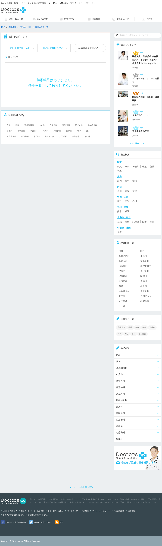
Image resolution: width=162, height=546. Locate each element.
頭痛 (137, 327)
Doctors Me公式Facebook (16, 522)
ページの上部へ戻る (83, 487)
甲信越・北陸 (25, 27)
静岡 (119, 180)
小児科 (42, 125)
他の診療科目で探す (53, 48)
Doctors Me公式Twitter (43, 522)
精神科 (45, 131)
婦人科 (89, 131)
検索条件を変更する (88, 48)
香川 (134, 201)
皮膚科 (9, 131)
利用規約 (85, 511)
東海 (119, 176)
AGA (79, 131)
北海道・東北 (124, 217)
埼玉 (119, 170)
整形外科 (66, 125)
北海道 (135, 221)
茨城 (152, 166)
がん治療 (142, 334)
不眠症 (152, 327)
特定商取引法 (119, 511)
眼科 (17, 125)
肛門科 (37, 136)
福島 (127, 221)
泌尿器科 (34, 131)
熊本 (119, 211)
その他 (87, 136)
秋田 (152, 221)
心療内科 (57, 131)
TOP (3, 27)
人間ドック (49, 136)
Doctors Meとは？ (10, 511)
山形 (144, 221)
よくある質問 (39, 511)
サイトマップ (72, 511)
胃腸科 (69, 131)
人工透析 (63, 136)
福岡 (127, 211)
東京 (127, 166)
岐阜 (127, 180)
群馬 (119, 166)
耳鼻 (120, 334)
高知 (127, 201)
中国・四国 (122, 197)
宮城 (119, 221)
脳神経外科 (92, 125)
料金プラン (25, 511)
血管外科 (25, 136)
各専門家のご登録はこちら (13, 515)
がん (133, 334)
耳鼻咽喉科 (29, 125)
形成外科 (79, 125)
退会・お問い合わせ (55, 511)
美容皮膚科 (11, 136)
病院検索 (12, 27)
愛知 (134, 180)
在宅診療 (75, 136)
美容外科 (21, 131)
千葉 (144, 166)
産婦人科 (53, 125)
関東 (119, 162)
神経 (126, 334)
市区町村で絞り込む (20, 48)
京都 (134, 191)
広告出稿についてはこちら (38, 515)
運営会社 (131, 511)
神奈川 (135, 166)
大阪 (127, 191)
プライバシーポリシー (101, 511)
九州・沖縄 (122, 207)
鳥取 (119, 201)
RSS (61, 522)
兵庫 (119, 191)
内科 (8, 125)
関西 (119, 186)
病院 (130, 327)
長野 (119, 232)
